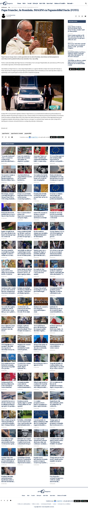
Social (29, 3)
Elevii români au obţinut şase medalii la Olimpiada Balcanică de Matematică (40, 234)
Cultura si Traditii (59, 3)
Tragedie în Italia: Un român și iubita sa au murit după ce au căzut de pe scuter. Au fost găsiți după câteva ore (57, 366)
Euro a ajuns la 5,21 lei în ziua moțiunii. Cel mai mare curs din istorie (8, 328)
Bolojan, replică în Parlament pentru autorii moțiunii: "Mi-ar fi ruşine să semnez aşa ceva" (25, 328)
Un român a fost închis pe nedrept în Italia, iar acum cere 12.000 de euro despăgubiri (41, 177)
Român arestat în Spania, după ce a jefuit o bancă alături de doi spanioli (25, 403)
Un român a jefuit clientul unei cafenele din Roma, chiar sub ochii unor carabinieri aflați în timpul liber (40, 441)
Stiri (23, 3)
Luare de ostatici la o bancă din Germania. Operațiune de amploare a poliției (24, 158)
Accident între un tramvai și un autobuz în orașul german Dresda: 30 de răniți (24, 309)
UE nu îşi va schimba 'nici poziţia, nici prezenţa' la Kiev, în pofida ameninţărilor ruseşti (56, 196)
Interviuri (50, 3)
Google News (34, 137)
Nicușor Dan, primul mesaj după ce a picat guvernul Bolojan (40, 289)
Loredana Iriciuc (11, 15)
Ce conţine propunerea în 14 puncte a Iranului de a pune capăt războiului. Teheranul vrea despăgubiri (41, 403)
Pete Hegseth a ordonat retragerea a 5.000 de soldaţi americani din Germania (56, 479)
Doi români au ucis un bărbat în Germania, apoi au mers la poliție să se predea (8, 366)
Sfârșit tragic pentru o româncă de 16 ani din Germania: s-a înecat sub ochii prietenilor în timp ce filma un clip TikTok (41, 384)
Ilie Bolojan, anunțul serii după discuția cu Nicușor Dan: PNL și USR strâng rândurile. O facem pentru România (8, 196)
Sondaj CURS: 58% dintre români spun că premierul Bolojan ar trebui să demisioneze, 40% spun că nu (8, 460)
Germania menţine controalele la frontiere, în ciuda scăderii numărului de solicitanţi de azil (24, 384)
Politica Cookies (35, 504)
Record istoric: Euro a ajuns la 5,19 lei (40, 364)
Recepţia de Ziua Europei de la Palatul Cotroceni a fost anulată (40, 271)
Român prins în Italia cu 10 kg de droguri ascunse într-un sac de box (41, 196)
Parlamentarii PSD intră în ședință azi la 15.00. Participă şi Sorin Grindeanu (7, 384)
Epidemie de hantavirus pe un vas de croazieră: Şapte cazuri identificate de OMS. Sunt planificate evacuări (56, 309)
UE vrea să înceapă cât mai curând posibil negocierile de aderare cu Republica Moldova (57, 158)
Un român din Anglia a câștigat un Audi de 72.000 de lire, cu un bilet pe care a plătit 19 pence (8, 309)
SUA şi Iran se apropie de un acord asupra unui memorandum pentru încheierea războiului (56, 252)
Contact (54, 504)
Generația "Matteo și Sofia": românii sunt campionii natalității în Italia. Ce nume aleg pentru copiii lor (40, 158)
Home (19, 3)
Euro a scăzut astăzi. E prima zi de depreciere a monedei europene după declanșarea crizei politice (24, 215)
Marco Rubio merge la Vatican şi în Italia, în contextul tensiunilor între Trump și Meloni (8, 422)
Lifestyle (35, 3)
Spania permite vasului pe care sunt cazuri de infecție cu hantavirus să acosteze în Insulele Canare (8, 290)
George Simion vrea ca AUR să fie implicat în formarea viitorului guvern (57, 234)
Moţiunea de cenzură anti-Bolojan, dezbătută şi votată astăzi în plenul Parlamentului (24, 347)
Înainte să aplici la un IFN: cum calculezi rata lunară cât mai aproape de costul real (8, 234)
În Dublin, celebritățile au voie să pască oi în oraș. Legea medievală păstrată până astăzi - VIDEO (24, 422)
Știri (9, 7)
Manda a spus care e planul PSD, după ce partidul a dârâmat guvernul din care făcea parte (40, 252)
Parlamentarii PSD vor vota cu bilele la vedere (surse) (57, 346)
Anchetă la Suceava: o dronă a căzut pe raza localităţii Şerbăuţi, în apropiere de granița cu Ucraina (8, 403)
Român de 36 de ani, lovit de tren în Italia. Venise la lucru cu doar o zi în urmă (57, 215)
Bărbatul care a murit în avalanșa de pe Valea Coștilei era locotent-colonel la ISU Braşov (25, 441)
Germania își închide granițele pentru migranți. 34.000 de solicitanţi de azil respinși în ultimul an (56, 290)
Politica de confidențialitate (24, 504)
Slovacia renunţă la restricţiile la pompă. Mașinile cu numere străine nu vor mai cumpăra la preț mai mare (7, 252)
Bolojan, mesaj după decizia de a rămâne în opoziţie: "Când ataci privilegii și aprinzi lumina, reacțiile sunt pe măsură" (24, 290)
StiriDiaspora (4, 7)
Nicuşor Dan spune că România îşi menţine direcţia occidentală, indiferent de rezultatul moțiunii (40, 347)
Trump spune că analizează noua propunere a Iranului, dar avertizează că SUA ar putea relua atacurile (57, 422)
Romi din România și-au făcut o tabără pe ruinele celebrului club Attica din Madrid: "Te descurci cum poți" (57, 271)
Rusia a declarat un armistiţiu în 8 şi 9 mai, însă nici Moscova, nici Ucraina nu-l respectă (56, 177)
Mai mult (70, 3)
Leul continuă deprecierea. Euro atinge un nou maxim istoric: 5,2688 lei (7, 271)
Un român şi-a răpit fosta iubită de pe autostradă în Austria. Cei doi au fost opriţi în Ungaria (8, 441)
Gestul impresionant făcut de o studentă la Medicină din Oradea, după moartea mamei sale (24, 460)
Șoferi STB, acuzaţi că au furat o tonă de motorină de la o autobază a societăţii (40, 215)
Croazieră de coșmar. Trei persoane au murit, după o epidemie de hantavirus (24, 366)
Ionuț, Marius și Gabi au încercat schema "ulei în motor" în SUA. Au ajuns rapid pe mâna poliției (25, 271)
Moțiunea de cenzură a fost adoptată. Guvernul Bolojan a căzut (41, 309)
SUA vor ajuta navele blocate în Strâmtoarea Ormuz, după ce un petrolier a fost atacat (57, 384)
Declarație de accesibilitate (64, 504)
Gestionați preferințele (46, 504)
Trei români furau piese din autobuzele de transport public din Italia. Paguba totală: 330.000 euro (40, 328)
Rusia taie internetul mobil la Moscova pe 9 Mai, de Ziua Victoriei (8, 214)
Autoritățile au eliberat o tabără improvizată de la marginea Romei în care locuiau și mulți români (24, 252)
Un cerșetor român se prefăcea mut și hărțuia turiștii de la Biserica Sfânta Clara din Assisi (8, 177)
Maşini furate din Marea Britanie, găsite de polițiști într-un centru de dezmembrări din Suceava (56, 403)
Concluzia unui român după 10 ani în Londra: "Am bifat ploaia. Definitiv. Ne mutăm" (56, 441)
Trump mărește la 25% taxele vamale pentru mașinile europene (57, 459)
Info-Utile (42, 3)
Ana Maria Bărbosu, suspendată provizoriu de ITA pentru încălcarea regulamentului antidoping (25, 177)
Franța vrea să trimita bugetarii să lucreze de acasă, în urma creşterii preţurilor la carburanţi (25, 196)
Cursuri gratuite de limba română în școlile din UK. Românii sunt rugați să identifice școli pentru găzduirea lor (41, 422)
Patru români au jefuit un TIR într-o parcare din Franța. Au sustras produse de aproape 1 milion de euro (24, 234)
